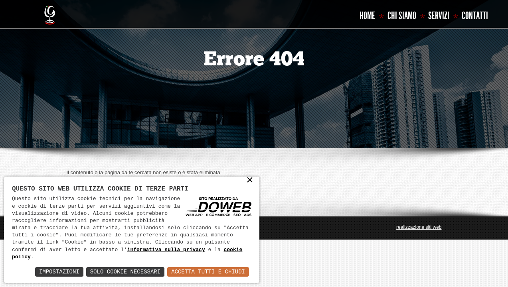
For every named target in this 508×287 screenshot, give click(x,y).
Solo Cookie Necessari (125, 271)
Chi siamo (401, 16)
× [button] (249, 181)
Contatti (475, 16)
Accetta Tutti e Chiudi (208, 271)
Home (367, 16)
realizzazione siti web (418, 227)
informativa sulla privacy (166, 250)
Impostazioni (59, 271)
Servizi (438, 16)
